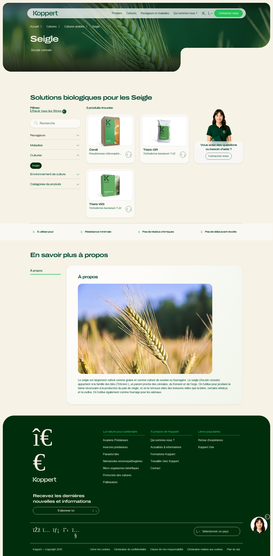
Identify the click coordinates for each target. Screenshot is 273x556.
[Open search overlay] (204, 13)
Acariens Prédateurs (115, 440)
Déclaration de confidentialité (130, 549)
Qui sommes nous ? (185, 13)
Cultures (131, 13)
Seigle (96, 26)
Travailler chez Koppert (164, 461)
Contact (155, 468)
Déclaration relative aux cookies (205, 549)
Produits (117, 13)
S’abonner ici (77, 510)
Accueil (34, 26)
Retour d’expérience (210, 440)
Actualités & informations (165, 447)
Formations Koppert (162, 454)
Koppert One (206, 447)
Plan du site (233, 549)
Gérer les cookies (100, 549)
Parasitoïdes (111, 454)
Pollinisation (110, 482)
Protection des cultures (117, 475)
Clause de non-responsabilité (166, 549)
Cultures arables (74, 26)
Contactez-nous (228, 13)
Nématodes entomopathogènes (122, 461)
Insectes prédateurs (115, 447)
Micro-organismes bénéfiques (121, 468)
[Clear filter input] (64, 111)
